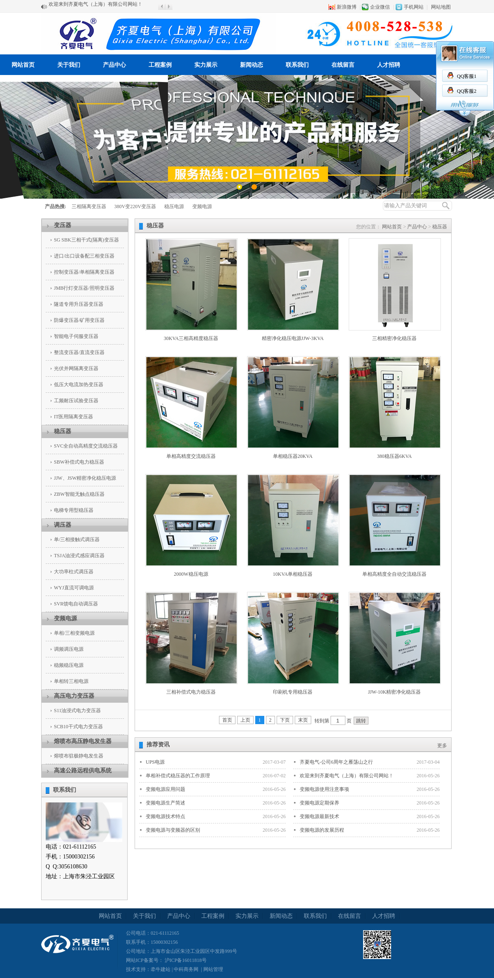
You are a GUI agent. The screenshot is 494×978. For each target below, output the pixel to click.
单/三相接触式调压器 (77, 539)
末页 (303, 720)
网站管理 (213, 969)
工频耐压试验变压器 (76, 400)
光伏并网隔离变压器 (76, 368)
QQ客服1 (466, 76)
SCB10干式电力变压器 (78, 726)
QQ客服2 (466, 91)
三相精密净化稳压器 (394, 338)
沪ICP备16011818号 (185, 960)
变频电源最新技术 (319, 816)
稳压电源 (174, 206)
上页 (245, 720)
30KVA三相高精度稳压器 (191, 338)
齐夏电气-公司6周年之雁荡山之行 (336, 762)
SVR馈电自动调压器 (76, 604)
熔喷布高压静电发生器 (83, 741)
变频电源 (202, 206)
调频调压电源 (69, 649)
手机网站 (414, 7)
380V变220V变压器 (135, 206)
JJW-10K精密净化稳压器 (394, 692)
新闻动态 (251, 65)
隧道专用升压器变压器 (78, 304)
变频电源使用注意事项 (324, 789)
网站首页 (23, 65)
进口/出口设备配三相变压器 (84, 256)
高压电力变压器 (74, 696)
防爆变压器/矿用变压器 (79, 320)
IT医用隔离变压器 (73, 417)
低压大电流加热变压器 (78, 384)
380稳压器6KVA (394, 456)
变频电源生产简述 (165, 803)
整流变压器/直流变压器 (79, 352)
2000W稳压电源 (191, 574)
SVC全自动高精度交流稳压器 (86, 446)
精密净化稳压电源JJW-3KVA (293, 338)
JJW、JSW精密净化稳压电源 (85, 478)
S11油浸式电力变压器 (77, 710)
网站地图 (441, 7)
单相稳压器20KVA (292, 456)
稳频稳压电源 (69, 665)
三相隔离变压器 (89, 206)
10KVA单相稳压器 (292, 574)
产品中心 (114, 65)
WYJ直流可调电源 (74, 588)
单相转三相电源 (71, 681)
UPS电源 (155, 762)
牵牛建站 (160, 969)
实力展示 (205, 65)
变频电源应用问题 (165, 789)
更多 (442, 745)
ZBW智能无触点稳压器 (79, 494)
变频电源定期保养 (319, 803)
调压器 (62, 525)
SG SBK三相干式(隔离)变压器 (86, 240)
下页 (285, 720)
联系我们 (297, 65)
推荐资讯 (158, 744)
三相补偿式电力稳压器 (191, 692)
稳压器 (62, 431)
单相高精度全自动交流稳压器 (394, 574)
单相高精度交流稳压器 (191, 456)
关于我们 (68, 65)
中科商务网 (186, 969)
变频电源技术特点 (165, 816)
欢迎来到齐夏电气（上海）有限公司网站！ (95, 6)
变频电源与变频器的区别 (173, 830)
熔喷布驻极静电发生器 (78, 756)
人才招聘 (388, 65)
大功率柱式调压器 (73, 572)
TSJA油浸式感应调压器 (79, 555)
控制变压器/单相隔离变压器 (84, 272)
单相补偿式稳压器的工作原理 (178, 776)
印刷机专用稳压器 (292, 692)
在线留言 (342, 65)
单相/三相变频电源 (74, 633)
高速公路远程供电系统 (83, 770)
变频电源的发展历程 (322, 830)
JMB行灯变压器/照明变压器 (84, 288)
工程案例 (160, 65)
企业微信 (380, 7)
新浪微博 (347, 7)
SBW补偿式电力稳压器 (79, 462)
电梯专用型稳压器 (73, 510)
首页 (227, 720)
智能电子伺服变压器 (76, 336)
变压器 (62, 225)
